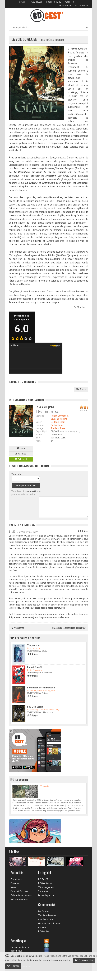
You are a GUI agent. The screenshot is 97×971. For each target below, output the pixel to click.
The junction (33, 645)
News (13, 887)
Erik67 (12, 531)
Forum (81, 389)
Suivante (81, 627)
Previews (15, 883)
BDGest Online (53, 2)
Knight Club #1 (34, 667)
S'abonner (43, 891)
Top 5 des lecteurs (47, 915)
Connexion (81, 5)
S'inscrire (65, 5)
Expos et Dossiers (19, 891)
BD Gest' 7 (43, 879)
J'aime (21, 448)
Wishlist (21, 453)
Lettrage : (40, 428)
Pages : (39, 440)
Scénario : (40, 415)
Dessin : (39, 422)
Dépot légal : (42, 431)
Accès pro (70, 2)
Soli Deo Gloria (35, 706)
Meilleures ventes (19, 899)
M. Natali (81, 307)
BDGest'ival (44, 931)
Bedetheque (36, 2)
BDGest (22, 2)
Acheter (21, 459)
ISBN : (38, 437)
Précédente (17, 627)
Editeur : (39, 434)
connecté (31, 491)
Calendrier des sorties (21, 895)
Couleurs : (40, 425)
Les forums (43, 911)
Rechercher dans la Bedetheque (20, 949)
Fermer (13, 965)
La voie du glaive (24, 39)
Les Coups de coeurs (27, 638)
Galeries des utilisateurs (50, 923)
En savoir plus (84, 960)
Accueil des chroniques (63, 627)
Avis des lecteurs (46, 919)
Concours (43, 927)
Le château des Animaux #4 (41, 687)
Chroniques (16, 879)
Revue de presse (46, 895)
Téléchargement (46, 887)
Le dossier (21, 779)
